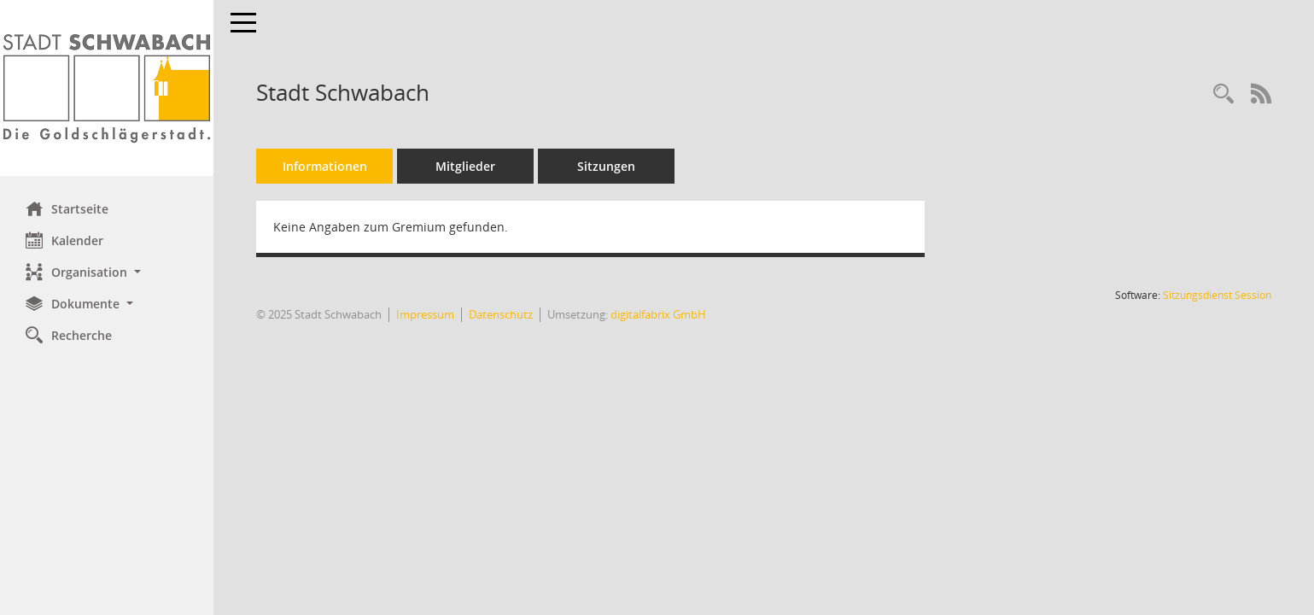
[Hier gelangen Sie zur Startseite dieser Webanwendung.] (106, 88)
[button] (106, 272)
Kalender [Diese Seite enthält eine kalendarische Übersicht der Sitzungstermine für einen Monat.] (64, 240)
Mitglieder (465, 166)
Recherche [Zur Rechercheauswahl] (69, 334)
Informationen (325, 166)
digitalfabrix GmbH (658, 314)
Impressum (425, 314)
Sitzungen (606, 166)
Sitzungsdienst (1217, 295)
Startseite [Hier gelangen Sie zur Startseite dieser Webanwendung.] (67, 208)
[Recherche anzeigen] (1223, 94)
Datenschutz (501, 314)
